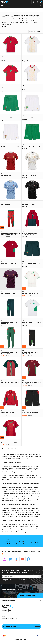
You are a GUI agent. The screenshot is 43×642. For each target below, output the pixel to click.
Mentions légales (7, 610)
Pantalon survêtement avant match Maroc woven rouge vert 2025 (10, 234)
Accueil (6, 9)
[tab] (21, 22)
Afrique (16, 9)
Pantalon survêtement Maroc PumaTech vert (9, 323)
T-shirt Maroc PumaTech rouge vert (9, 264)
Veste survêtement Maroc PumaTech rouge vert (29, 234)
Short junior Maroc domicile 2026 (31, 146)
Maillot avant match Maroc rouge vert (10, 383)
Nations (11, 9)
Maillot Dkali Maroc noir (29, 204)
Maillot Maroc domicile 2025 (9, 442)
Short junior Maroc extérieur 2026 (10, 146)
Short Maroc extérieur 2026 (30, 118)
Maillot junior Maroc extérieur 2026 (30, 88)
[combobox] (23, 6)
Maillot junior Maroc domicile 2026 (11, 87)
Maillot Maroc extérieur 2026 (30, 59)
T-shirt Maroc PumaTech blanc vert (32, 322)
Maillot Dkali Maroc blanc (29, 175)
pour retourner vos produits (35, 543)
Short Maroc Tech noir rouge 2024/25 (30, 413)
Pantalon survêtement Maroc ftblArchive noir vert (30, 353)
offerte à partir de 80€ (21, 543)
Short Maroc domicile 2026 (8, 118)
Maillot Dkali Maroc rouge (8, 175)
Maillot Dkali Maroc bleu (7, 204)
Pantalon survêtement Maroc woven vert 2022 (9, 353)
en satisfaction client (8, 543)
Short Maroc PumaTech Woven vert (32, 263)
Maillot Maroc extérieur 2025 (30, 293)
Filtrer (32, 32)
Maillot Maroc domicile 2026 (9, 59)
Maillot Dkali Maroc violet (8, 293)
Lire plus (4, 26)
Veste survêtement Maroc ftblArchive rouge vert (8, 413)
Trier (39, 32)
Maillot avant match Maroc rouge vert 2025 (31, 383)
